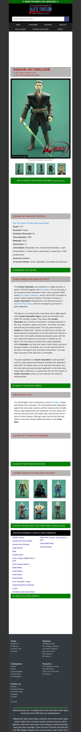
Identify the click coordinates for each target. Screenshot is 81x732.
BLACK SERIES (20, 29)
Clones (13, 666)
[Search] (66, 19)
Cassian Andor (18, 555)
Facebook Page (17, 692)
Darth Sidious (17, 571)
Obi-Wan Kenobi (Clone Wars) (24, 592)
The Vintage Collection (50, 646)
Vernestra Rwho (46, 547)
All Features (46, 674)
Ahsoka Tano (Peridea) (21, 544)
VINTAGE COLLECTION (40, 29)
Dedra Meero (17, 574)
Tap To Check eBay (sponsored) (27, 75)
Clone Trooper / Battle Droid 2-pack (24, 559)
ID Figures (14, 646)
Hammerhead (18, 578)
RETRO (60, 29)
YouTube (14, 702)
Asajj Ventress (18, 548)
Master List (15, 644)
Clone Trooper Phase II (21, 564)
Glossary (14, 651)
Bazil (14, 551)
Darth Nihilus (17, 568)
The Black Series (48, 644)
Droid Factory (47, 654)
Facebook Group (17, 689)
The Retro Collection (50, 649)
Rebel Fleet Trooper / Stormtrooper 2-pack (53, 539)
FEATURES (48, 25)
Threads (14, 697)
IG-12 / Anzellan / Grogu (21, 582)
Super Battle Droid (46, 543)
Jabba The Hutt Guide (50, 671)
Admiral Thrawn (18, 537)
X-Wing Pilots (16, 674)
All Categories (16, 676)
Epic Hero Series (48, 651)
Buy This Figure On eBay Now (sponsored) (31, 223)
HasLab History (48, 669)
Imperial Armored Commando (23, 585)
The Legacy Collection (24, 73)
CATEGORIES (33, 25)
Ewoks (13, 669)
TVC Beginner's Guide (50, 666)
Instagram (14, 694)
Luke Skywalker (17, 671)
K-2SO (15, 588)
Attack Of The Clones (23, 304)
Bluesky (14, 686)
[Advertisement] (41, 48)
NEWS (18, 25)
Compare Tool (16, 649)
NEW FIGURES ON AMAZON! (41, 1)
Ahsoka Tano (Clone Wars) (22, 541)
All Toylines (46, 656)
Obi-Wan (55, 402)
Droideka (45, 290)
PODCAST (62, 25)
